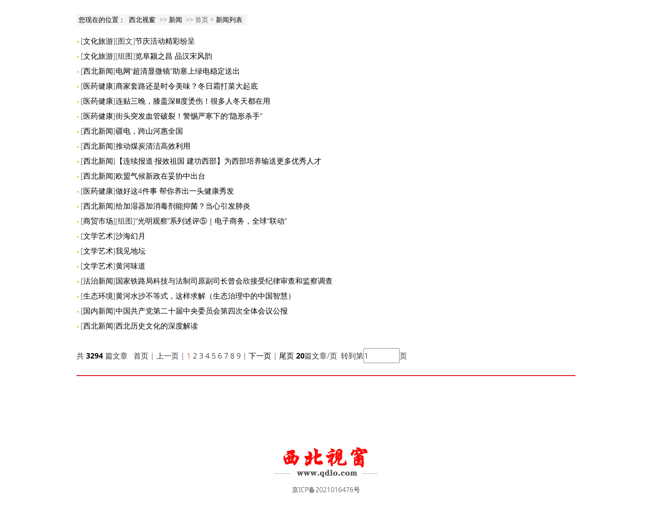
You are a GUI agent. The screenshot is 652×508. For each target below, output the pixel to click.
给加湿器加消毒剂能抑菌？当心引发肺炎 (183, 206)
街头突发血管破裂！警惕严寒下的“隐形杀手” (189, 116)
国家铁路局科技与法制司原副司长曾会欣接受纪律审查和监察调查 (224, 281)
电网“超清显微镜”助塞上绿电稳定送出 (178, 71)
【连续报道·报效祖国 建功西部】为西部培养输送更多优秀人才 (218, 161)
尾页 (285, 356)
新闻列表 (229, 19)
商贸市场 (98, 221)
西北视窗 (142, 19)
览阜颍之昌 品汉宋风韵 (173, 56)
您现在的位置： (103, 19)
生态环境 (98, 296)
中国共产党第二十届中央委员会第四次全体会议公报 (202, 311)
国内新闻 (98, 311)
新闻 (175, 19)
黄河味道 (131, 266)
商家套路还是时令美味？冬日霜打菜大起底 (187, 86)
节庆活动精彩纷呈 (165, 41)
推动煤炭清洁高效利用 (153, 146)
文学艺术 (98, 236)
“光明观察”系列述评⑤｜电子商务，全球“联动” (210, 221)
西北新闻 (98, 71)
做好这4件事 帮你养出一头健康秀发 (175, 191)
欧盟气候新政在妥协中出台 (160, 176)
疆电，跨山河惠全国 (149, 131)
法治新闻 (98, 281)
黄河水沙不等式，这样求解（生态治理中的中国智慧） (205, 296)
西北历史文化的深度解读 (157, 326)
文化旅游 (98, 41)
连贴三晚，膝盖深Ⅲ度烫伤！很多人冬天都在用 (193, 101)
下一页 (260, 356)
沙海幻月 (131, 236)
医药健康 (98, 86)
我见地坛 (131, 251)
